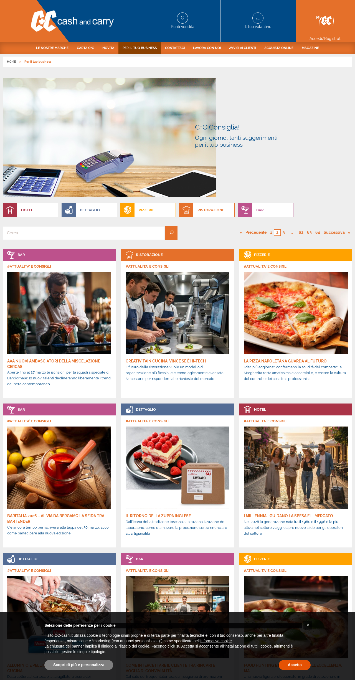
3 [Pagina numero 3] (284, 120)
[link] (59, 210)
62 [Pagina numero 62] (301, 120)
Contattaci (175, 48)
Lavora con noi (207, 48)
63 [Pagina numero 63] (309, 120)
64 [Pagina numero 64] (317, 120)
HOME (11, 62)
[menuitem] (52, 48)
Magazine (310, 48)
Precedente (256, 119)
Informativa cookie (216, 641)
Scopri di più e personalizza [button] (78, 665)
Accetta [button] (295, 665)
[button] (307, 625)
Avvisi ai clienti (242, 48)
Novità (108, 48)
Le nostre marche (52, 48)
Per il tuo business (140, 48)
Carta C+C (85, 48)
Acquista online (278, 48)
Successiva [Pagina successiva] (336, 119)
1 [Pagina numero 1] (271, 120)
